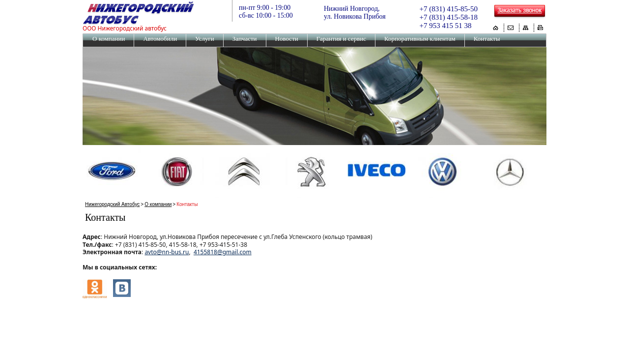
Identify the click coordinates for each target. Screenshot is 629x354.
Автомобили (160, 38)
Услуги (204, 38)
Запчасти (244, 38)
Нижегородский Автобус (112, 204)
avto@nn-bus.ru (166, 252)
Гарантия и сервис (341, 38)
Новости (286, 38)
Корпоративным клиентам (420, 38)
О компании (108, 38)
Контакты (487, 38)
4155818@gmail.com (223, 252)
